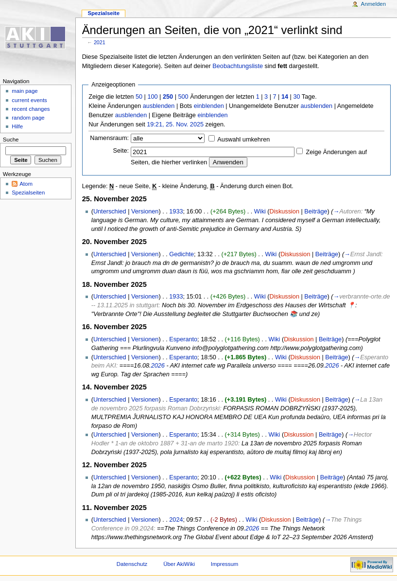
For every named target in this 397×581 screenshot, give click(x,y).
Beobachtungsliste (237, 66)
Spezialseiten (28, 192)
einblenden (209, 106)
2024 (176, 519)
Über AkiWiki (179, 564)
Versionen (144, 211)
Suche (11, 139)
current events (29, 100)
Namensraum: (109, 138)
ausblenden (159, 106)
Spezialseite (103, 13)
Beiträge (315, 211)
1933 (176, 211)
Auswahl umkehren (243, 139)
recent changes (31, 109)
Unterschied (109, 211)
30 (296, 96)
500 (183, 96)
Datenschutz (132, 564)
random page (28, 118)
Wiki (260, 211)
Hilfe (17, 126)
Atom (26, 184)
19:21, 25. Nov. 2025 (175, 124)
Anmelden (373, 4)
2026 (158, 365)
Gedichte (181, 254)
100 (152, 96)
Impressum (225, 564)
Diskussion (284, 211)
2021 (99, 42)
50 (139, 96)
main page (25, 91)
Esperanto (183, 339)
